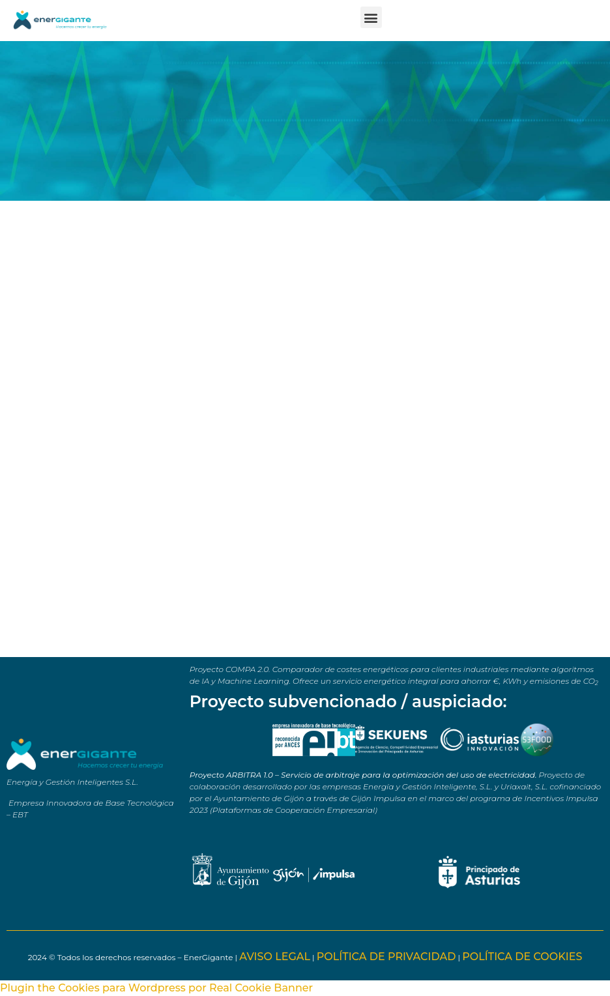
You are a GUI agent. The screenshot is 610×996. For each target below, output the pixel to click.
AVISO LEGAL (274, 956)
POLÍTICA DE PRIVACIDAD (386, 956)
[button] (371, 17)
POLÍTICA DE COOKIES (522, 956)
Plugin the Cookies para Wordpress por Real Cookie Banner (156, 988)
